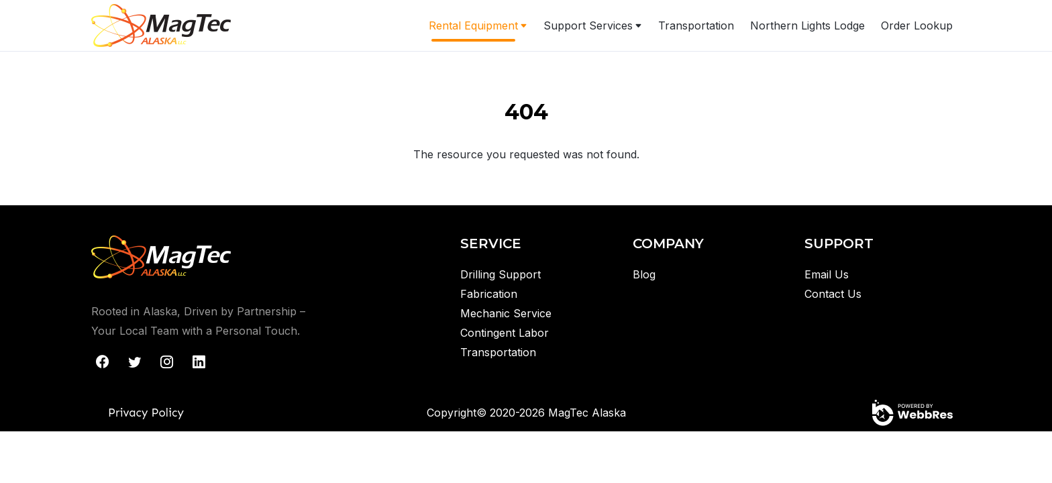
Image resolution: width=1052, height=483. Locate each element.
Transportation (696, 25)
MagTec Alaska (587, 412)
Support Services (588, 25)
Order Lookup (917, 25)
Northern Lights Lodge (807, 25)
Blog (644, 274)
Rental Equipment (473, 25)
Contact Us (832, 294)
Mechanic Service (505, 313)
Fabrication (488, 294)
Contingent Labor (504, 332)
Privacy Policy (146, 412)
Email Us (826, 274)
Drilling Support (500, 274)
